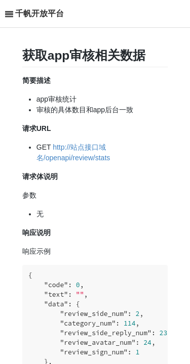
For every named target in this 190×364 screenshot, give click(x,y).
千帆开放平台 (39, 13)
